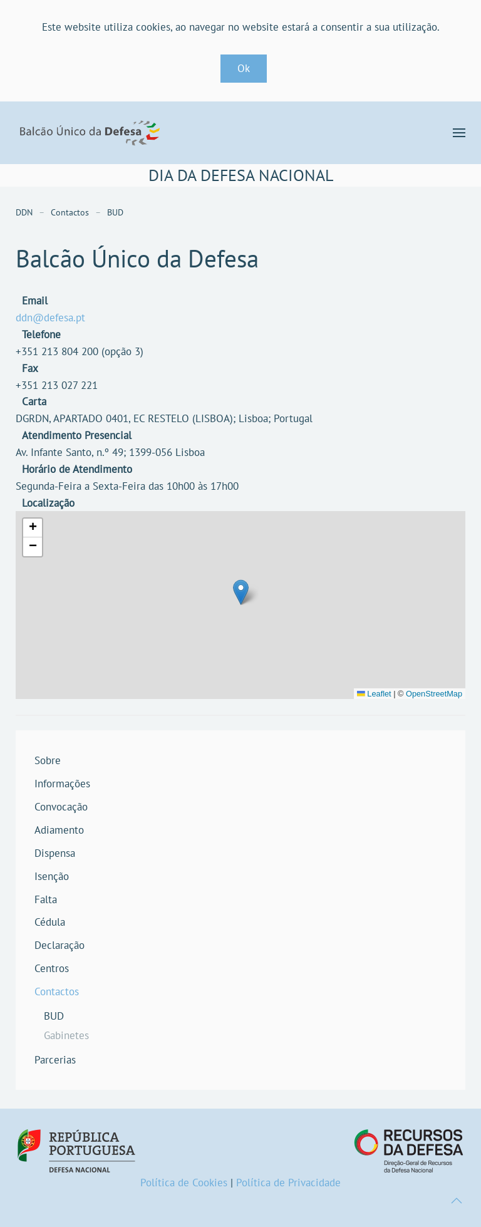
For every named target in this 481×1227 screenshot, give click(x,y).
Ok (243, 68)
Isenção (51, 876)
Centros (51, 968)
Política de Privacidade (288, 1182)
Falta (45, 899)
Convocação (61, 807)
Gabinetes (66, 1035)
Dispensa (54, 853)
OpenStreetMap (434, 693)
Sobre (47, 760)
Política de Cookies (183, 1182)
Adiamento (59, 830)
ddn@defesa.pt (50, 317)
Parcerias (55, 1060)
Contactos (56, 991)
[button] (459, 132)
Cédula (49, 922)
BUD (54, 1016)
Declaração (59, 945)
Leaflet (374, 693)
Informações (62, 783)
